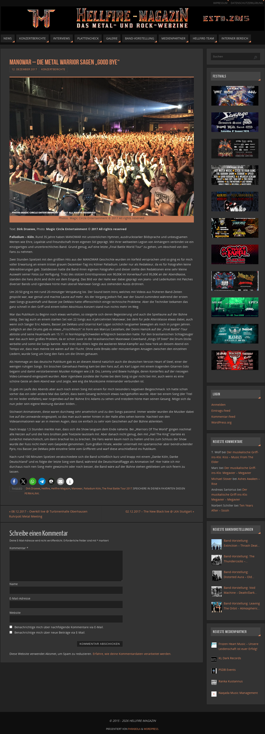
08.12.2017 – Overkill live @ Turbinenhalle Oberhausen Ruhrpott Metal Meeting (48, 513)
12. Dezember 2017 (24, 69)
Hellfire (45, 488)
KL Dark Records (230, 658)
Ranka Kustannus (231, 681)
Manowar (77, 488)
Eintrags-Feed (220, 411)
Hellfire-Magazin (60, 488)
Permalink (32, 493)
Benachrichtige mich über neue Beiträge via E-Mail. (49, 632)
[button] (14, 481)
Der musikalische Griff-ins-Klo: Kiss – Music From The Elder (235, 457)
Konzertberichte (53, 69)
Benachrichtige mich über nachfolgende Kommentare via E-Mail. (59, 627)
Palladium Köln (92, 488)
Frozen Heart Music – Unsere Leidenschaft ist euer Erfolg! (238, 646)
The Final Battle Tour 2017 (117, 488)
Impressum (218, 3)
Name (13, 584)
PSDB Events (227, 670)
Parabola (134, 729)
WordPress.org (221, 422)
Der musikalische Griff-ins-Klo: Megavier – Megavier (229, 494)
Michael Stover (221, 479)
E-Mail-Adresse (19, 598)
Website (15, 613)
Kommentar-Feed (223, 417)
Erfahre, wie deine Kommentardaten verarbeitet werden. (132, 654)
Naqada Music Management (238, 693)
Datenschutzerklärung (246, 3)
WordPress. (151, 729)
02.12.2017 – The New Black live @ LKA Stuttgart (159, 511)
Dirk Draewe (33, 488)
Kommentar (18, 548)
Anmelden (218, 405)
